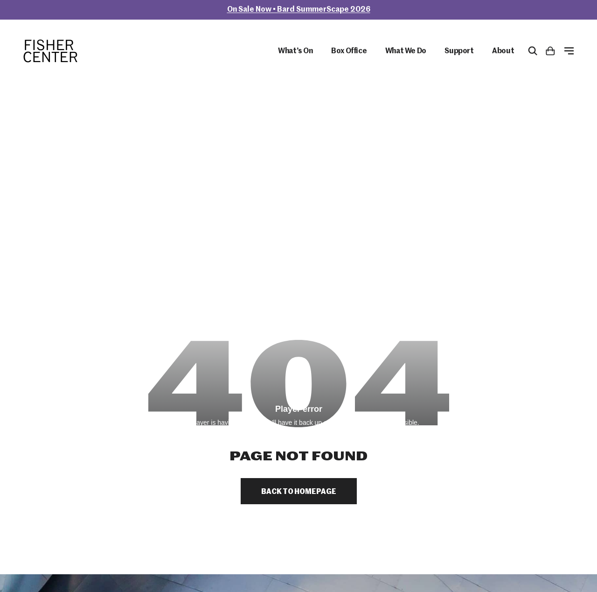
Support (458, 52)
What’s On (295, 52)
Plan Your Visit (471, 408)
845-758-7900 (48, 459)
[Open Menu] (569, 51)
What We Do (405, 52)
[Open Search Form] (532, 51)
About (503, 52)
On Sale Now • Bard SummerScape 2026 (298, 10)
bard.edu (94, 549)
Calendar (462, 420)
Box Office (349, 52)
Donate (459, 445)
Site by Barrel (40, 573)
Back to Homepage (299, 285)
